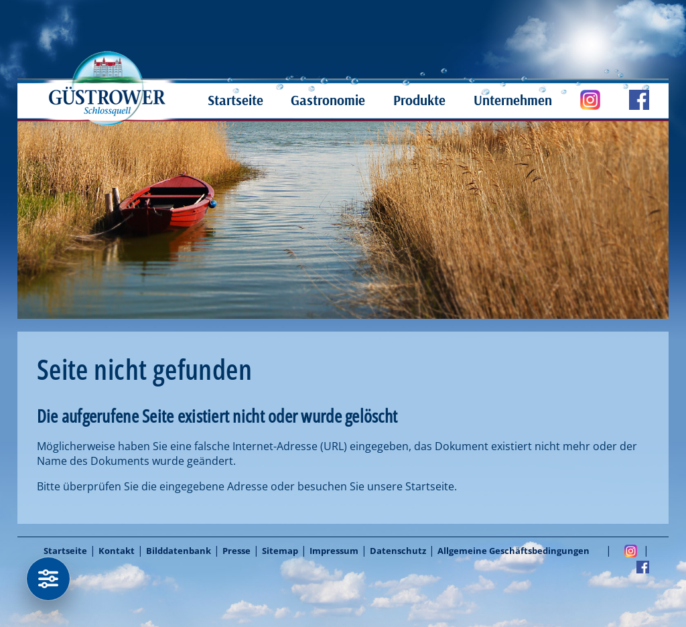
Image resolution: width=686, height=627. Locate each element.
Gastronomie (328, 100)
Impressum (334, 551)
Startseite (235, 100)
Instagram (630, 551)
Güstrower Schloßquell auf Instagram (576, 100)
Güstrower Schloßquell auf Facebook (624, 100)
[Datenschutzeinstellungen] (48, 578)
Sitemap (280, 551)
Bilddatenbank (178, 551)
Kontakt (116, 551)
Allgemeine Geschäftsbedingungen (513, 551)
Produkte (419, 100)
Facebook (642, 567)
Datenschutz (398, 551)
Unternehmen (513, 100)
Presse (236, 551)
